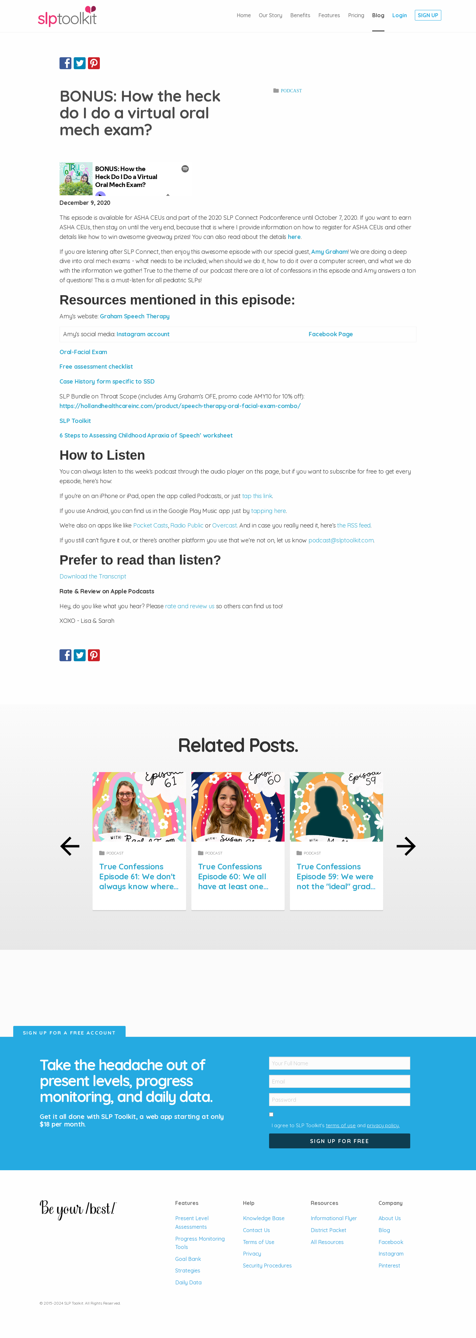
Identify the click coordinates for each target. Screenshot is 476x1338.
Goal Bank (188, 1259)
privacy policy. (383, 1125)
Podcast (291, 90)
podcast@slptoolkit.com (341, 540)
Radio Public (186, 525)
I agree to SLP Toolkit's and (336, 1125)
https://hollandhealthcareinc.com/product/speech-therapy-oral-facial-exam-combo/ (180, 406)
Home (244, 15)
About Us (389, 1218)
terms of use (341, 1125)
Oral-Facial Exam (83, 352)
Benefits (300, 15)
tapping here (268, 511)
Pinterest (389, 1265)
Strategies (187, 1270)
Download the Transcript (93, 576)
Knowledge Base (264, 1218)
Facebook (390, 1242)
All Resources (327, 1242)
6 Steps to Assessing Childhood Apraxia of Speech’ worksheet (146, 435)
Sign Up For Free (339, 1141)
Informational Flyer (334, 1218)
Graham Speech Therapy (135, 316)
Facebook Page (331, 334)
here (294, 237)
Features (329, 15)
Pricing (356, 15)
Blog (378, 15)
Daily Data (188, 1282)
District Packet (328, 1230)
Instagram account (143, 334)
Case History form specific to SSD (107, 381)
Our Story (270, 15)
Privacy (252, 1253)
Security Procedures (267, 1265)
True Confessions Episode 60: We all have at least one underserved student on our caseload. (237, 886)
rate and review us (190, 606)
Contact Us (256, 1230)
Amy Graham (329, 251)
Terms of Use (258, 1242)
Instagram (391, 1253)
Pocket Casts (150, 525)
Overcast (224, 525)
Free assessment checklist (96, 366)
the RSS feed (354, 525)
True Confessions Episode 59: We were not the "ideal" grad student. (335, 881)
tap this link (257, 496)
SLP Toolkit (75, 421)
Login (399, 15)
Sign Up (428, 15)
